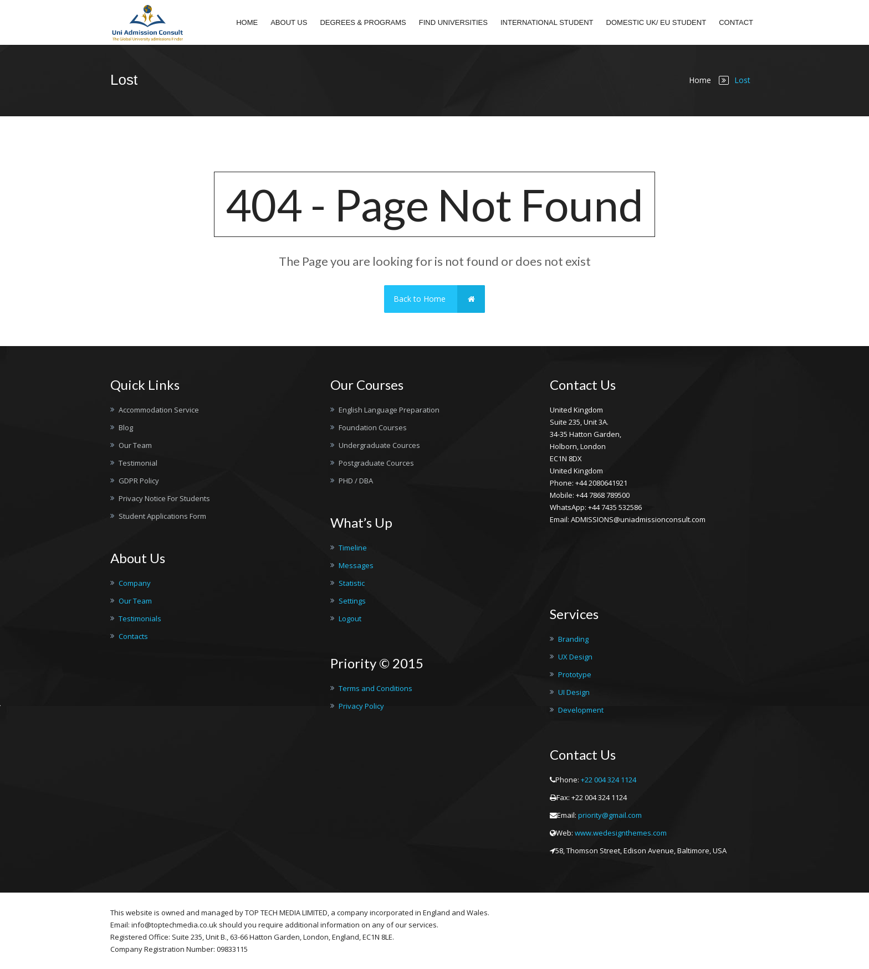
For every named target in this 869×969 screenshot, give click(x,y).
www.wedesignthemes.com (621, 833)
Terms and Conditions (375, 688)
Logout (350, 618)
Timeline (353, 548)
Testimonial (138, 463)
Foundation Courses (373, 427)
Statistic (352, 583)
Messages (356, 565)
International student (547, 22)
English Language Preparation (389, 410)
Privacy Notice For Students (164, 498)
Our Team (135, 445)
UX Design (575, 657)
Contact (736, 22)
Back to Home (439, 299)
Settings (352, 601)
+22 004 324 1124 (608, 780)
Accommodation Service (159, 410)
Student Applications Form (162, 516)
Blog (126, 427)
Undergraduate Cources (379, 445)
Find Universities (453, 22)
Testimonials (140, 618)
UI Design (574, 692)
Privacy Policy (361, 706)
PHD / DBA (356, 481)
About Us (288, 22)
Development (581, 710)
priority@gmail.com (610, 815)
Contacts (133, 636)
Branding (573, 639)
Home (247, 22)
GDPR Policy (139, 481)
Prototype (574, 674)
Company (135, 583)
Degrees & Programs (363, 22)
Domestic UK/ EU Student (656, 22)
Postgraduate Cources (376, 463)
